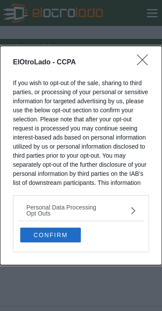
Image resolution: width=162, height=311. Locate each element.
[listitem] (81, 210)
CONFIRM (51, 235)
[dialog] (81, 155)
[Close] (145, 62)
